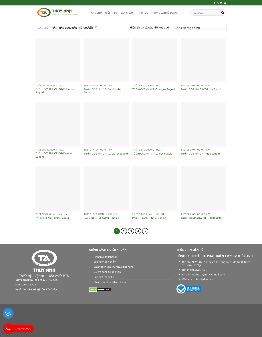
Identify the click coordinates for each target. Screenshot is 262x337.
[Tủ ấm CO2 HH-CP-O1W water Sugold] (57, 124)
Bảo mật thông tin (104, 276)
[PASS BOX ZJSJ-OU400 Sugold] (106, 188)
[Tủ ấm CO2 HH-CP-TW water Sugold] (106, 124)
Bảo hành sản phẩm (105, 261)
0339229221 (199, 269)
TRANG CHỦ (95, 12)
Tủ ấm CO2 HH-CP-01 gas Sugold (152, 153)
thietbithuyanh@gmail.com (207, 274)
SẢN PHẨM (128, 12)
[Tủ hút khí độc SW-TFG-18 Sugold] (203, 188)
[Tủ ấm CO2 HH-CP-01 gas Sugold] (154, 124)
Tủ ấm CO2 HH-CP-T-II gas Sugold (201, 89)
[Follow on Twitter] (221, 3)
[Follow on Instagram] (218, 3)
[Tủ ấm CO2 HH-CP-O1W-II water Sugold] (57, 60)
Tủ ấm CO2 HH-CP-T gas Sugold (200, 153)
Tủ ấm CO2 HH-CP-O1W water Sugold (53, 154)
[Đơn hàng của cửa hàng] (200, 27)
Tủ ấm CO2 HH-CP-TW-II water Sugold (103, 90)
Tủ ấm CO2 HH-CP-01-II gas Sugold (153, 89)
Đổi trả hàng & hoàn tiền (107, 271)
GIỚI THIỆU (111, 12)
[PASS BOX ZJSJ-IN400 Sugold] (154, 188)
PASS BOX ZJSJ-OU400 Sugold (101, 218)
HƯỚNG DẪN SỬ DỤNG (164, 12)
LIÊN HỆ (92, 27)
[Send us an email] (225, 3)
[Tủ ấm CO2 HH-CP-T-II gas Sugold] (203, 60)
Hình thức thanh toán (106, 256)
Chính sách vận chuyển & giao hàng (114, 266)
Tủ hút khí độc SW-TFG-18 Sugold (201, 218)
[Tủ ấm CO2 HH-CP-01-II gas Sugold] (154, 60)
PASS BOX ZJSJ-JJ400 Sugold (52, 218)
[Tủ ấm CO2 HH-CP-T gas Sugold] (203, 124)
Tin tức (143, 12)
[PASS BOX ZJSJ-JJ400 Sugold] (57, 188)
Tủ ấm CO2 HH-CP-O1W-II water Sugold (55, 90)
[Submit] (223, 12)
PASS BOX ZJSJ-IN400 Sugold (149, 218)
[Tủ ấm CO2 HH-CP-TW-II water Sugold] (106, 60)
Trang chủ (42, 27)
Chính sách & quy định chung (110, 281)
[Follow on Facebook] (214, 3)
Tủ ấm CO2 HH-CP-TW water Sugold (106, 153)
